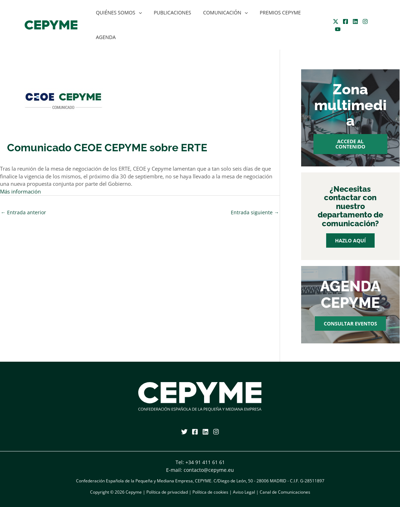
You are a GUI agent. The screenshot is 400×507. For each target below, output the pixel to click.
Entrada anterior (23, 212)
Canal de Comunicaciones (285, 492)
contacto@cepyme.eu (209, 470)
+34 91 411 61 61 (205, 462)
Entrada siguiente (255, 212)
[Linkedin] (353, 21)
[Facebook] (344, 21)
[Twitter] (334, 21)
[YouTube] (336, 29)
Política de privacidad (167, 492)
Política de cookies (210, 492)
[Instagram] (363, 21)
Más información (20, 191)
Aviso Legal (244, 492)
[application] (137, 12)
